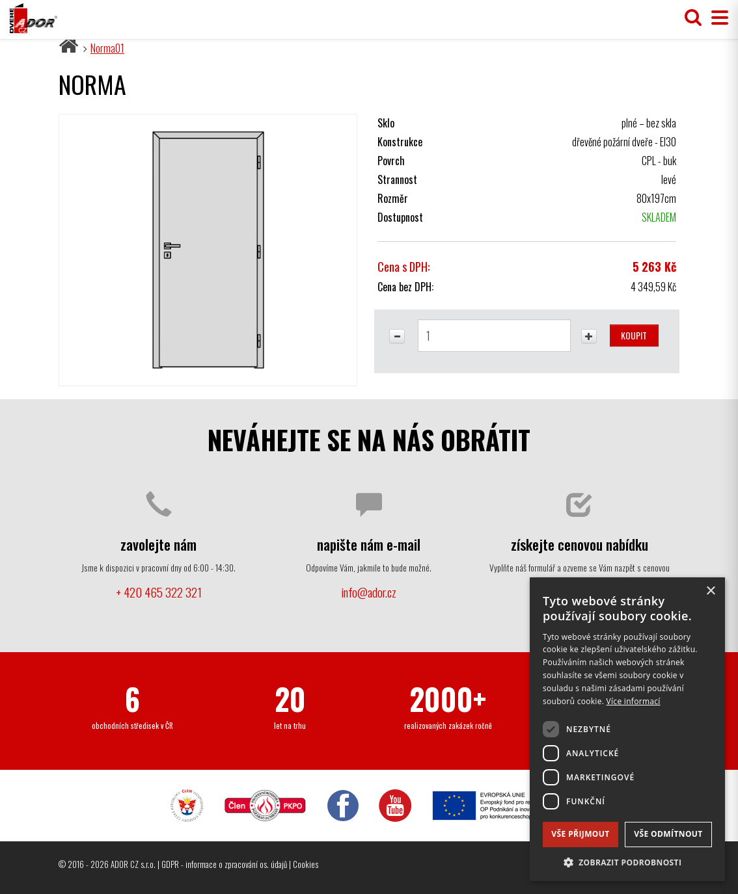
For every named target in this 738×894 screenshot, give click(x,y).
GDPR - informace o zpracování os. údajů (224, 864)
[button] (627, 862)
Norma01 (107, 48)
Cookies (305, 864)
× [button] (710, 591)
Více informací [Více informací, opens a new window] (634, 701)
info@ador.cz (368, 592)
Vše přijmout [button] (580, 833)
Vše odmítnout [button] (668, 833)
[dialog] (627, 729)
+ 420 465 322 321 (159, 592)
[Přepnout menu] (716, 18)
